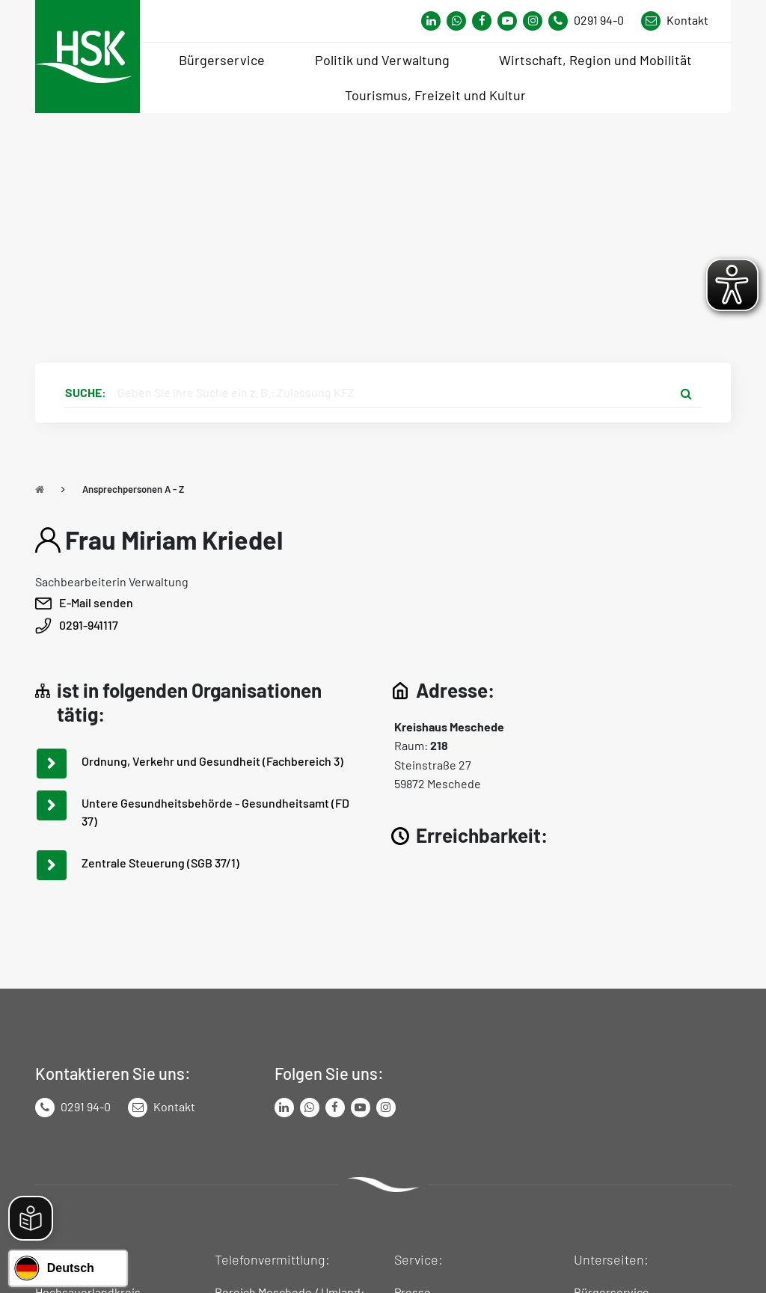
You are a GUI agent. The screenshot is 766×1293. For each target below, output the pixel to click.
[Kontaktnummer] (591, 21)
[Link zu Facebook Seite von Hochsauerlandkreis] (481, 21)
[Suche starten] (686, 393)
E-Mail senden (96, 602)
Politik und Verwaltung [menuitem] (382, 60)
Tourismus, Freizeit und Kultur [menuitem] (435, 95)
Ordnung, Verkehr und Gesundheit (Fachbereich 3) (212, 761)
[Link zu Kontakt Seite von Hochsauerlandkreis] (674, 21)
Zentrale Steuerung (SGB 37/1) (160, 863)
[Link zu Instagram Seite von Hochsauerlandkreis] (532, 21)
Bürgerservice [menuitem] (222, 60)
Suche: (85, 392)
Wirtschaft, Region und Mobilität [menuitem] (595, 60)
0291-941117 (88, 625)
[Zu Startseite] (39, 489)
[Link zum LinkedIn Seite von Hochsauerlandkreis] (284, 1107)
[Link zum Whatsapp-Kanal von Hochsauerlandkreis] (431, 21)
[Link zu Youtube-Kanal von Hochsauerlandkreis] (507, 21)
